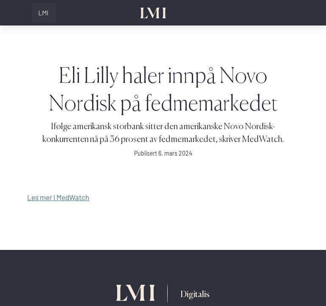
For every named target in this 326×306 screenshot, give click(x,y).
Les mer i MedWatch (58, 197)
